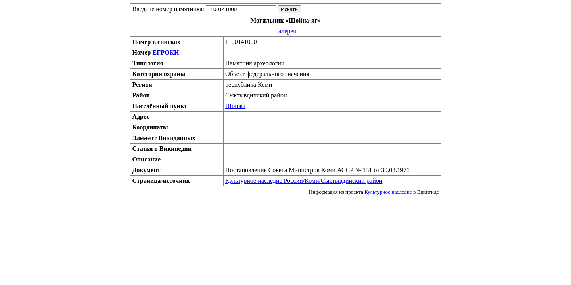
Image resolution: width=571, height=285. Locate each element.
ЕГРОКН (165, 52)
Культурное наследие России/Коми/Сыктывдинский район (303, 180)
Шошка (235, 106)
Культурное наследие (388, 192)
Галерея (285, 31)
